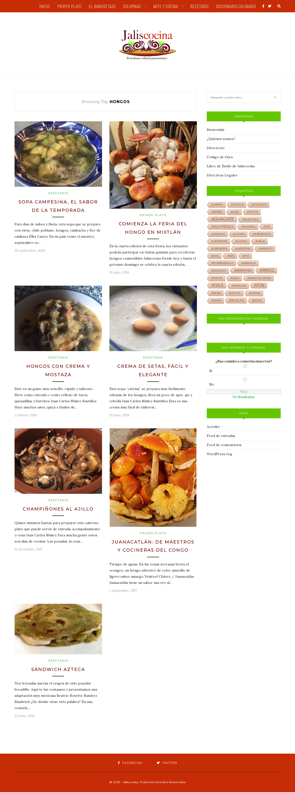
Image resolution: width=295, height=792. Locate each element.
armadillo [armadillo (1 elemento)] (249, 263)
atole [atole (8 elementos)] (217, 285)
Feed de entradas (221, 436)
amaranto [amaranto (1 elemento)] (266, 248)
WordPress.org (219, 454)
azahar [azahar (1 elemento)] (216, 300)
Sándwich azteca (58, 669)
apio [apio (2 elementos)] (246, 255)
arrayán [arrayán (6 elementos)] (243, 270)
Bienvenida (215, 129)
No (211, 384)
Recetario (58, 193)
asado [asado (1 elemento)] (235, 278)
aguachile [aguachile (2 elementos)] (250, 219)
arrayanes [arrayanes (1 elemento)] (218, 270)
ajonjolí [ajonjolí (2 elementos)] (218, 234)
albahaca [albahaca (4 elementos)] (262, 234)
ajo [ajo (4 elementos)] (267, 226)
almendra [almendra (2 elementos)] (219, 248)
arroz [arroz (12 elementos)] (267, 270)
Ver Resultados (243, 397)
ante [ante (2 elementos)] (215, 255)
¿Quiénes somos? (221, 139)
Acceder (213, 426)
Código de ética (220, 157)
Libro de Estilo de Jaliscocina (231, 166)
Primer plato (153, 215)
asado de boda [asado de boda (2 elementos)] (259, 278)
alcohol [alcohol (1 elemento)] (241, 241)
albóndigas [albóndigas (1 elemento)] (219, 241)
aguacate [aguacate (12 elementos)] (222, 219)
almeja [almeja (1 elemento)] (260, 241)
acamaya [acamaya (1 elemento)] (217, 204)
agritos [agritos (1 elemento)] (252, 212)
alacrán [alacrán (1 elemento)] (239, 234)
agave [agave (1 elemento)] (235, 212)
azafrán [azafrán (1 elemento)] (254, 293)
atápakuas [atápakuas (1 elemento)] (239, 285)
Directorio (216, 148)
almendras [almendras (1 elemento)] (243, 248)
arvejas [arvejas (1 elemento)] (217, 278)
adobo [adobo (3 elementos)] (217, 212)
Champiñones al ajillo (58, 509)
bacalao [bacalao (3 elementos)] (236, 300)
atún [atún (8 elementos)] (259, 285)
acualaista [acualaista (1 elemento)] (259, 204)
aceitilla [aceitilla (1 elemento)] (237, 204)
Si (210, 371)
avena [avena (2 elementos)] (216, 293)
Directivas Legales (222, 175)
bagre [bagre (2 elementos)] (257, 300)
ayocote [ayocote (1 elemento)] (235, 293)
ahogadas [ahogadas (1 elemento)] (249, 226)
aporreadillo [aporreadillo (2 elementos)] (222, 263)
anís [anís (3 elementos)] (230, 256)
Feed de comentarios (224, 445)
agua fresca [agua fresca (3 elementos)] (222, 226)
